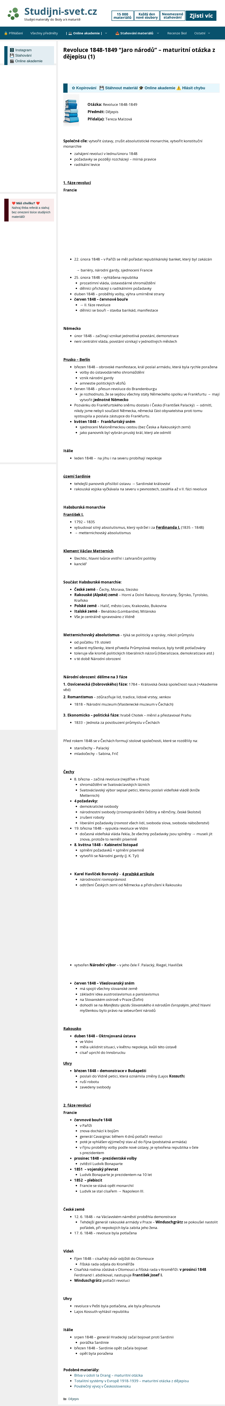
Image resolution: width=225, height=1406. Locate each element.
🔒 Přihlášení (13, 33)
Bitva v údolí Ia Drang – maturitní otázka (108, 1375)
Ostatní (204, 33)
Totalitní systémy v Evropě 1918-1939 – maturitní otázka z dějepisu (131, 1380)
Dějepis (73, 1399)
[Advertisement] (141, 72)
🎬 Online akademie (26, 61)
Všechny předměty (44, 33)
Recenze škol (177, 33)
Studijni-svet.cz (60, 11)
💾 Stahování (21, 55)
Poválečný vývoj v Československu (102, 1386)
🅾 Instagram (21, 50)
